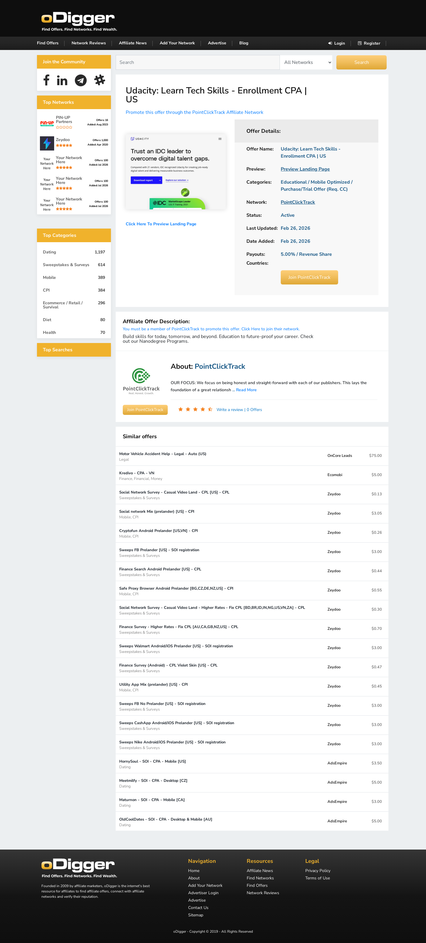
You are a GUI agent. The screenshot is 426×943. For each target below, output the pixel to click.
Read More (246, 390)
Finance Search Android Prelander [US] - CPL (160, 572)
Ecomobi (334, 475)
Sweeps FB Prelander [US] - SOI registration (159, 552)
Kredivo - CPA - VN (140, 475)
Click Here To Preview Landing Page (161, 224)
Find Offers (48, 43)
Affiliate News (133, 43)
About (194, 878)
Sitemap (195, 915)
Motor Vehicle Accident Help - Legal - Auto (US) (162, 456)
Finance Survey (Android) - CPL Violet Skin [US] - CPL (168, 668)
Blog (243, 43)
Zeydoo (334, 494)
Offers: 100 (101, 160)
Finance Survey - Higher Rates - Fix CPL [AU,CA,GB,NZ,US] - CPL (178, 629)
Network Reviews (89, 43)
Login (336, 43)
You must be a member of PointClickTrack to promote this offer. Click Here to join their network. (211, 329)
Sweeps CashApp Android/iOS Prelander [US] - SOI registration (176, 725)
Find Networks (260, 878)
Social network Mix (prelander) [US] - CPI (156, 514)
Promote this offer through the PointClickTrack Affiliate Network (194, 112)
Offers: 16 (102, 120)
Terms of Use (317, 878)
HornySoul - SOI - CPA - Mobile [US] (152, 764)
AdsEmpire (337, 763)
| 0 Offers (253, 410)
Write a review (230, 410)
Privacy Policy (317, 871)
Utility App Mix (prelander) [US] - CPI (153, 687)
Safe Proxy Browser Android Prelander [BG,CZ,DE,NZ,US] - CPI (176, 591)
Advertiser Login (203, 893)
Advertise (217, 43)
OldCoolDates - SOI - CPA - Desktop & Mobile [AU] (165, 822)
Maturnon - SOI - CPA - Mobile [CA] (152, 802)
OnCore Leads (339, 455)
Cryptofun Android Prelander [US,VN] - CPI (158, 533)
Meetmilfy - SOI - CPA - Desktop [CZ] (153, 783)
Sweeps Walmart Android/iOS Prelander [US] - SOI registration (176, 648)
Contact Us (198, 908)
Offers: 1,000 (100, 140)
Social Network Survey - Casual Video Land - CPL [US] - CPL (174, 495)
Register (369, 43)
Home (193, 871)
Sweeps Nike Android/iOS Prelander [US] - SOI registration (172, 745)
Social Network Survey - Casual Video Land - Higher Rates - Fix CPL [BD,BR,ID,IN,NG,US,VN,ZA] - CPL (212, 610)
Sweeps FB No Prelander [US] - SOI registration (162, 706)
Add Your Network (177, 43)
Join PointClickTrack (309, 277)
